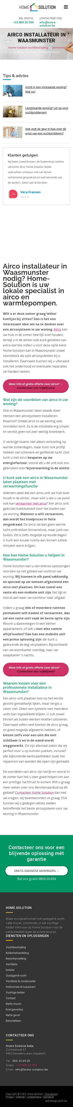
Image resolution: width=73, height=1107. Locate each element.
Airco (57, 329)
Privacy (10, 1096)
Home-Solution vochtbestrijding (28, 47)
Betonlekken (13, 1020)
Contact (11, 998)
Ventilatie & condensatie (21, 981)
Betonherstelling (16, 958)
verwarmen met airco (31, 503)
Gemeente (58, 47)
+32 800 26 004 (23, 22)
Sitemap (20, 1096)
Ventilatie (12, 964)
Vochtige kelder (15, 992)
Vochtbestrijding (16, 947)
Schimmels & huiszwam (20, 986)
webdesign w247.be (56, 1101)
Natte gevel (13, 1015)
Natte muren (13, 1003)
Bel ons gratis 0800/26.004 (36, 879)
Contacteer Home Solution (34, 792)
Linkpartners (34, 1096)
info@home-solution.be (48, 24)
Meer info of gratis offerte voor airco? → (36, 386)
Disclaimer (51, 1094)
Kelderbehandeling (17, 952)
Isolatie (10, 969)
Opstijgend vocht (16, 975)
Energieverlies (14, 1009)
